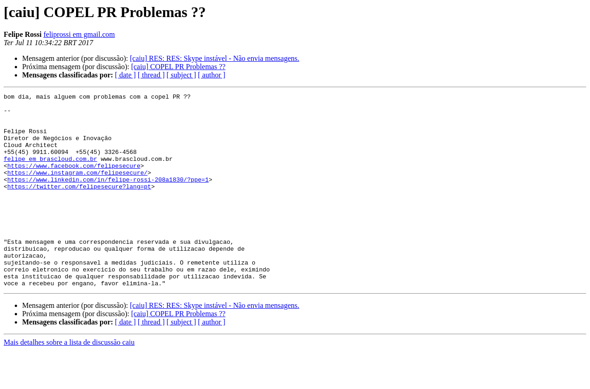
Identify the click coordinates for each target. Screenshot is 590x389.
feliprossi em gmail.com (79, 34)
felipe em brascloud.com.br (50, 172)
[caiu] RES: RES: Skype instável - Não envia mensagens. (214, 58)
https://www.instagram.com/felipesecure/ (77, 189)
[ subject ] (181, 75)
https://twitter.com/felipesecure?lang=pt (79, 205)
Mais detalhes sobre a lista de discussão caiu (69, 381)
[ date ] (125, 75)
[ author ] (211, 75)
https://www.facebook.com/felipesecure (74, 181)
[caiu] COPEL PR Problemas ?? (178, 67)
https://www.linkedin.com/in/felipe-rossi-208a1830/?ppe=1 (108, 197)
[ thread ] (151, 75)
